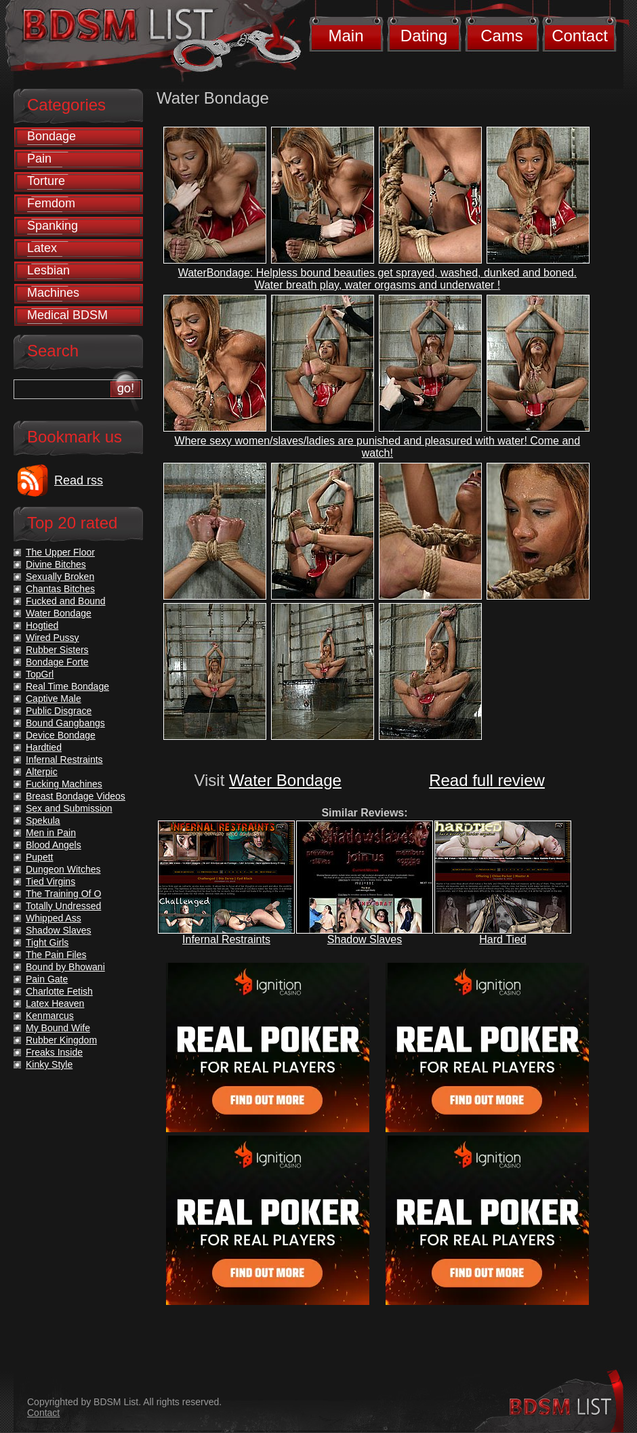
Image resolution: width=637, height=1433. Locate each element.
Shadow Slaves (364, 939)
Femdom (51, 203)
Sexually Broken (60, 576)
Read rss (78, 480)
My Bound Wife (58, 1027)
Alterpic (42, 771)
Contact (580, 35)
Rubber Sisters (57, 649)
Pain (39, 158)
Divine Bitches (56, 564)
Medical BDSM (67, 315)
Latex (42, 248)
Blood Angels (53, 844)
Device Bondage (61, 735)
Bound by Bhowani (65, 966)
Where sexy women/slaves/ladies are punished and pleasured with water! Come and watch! (378, 447)
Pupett (39, 857)
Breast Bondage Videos (75, 796)
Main (345, 35)
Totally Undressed (63, 905)
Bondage (51, 136)
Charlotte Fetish (59, 991)
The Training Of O (63, 893)
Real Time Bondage (67, 686)
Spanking (52, 225)
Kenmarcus (50, 1015)
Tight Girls (47, 942)
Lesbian (48, 270)
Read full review (487, 780)
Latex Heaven (55, 1003)
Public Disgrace (58, 710)
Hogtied (42, 625)
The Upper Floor (60, 552)
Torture (46, 181)
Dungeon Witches (63, 869)
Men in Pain (51, 832)
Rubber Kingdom (61, 1040)
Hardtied (44, 747)
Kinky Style (49, 1064)
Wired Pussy (52, 637)
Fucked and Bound (66, 601)
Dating (423, 35)
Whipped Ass (53, 918)
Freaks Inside (54, 1052)
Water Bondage (285, 780)
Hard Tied (502, 939)
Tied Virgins (50, 881)
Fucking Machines (64, 783)
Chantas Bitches (60, 588)
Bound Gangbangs (65, 723)
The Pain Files (56, 954)
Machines (53, 292)
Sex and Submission (69, 808)
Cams (501, 35)
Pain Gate (47, 979)
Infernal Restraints (226, 939)
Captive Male (53, 698)
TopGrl (40, 674)
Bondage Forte (57, 662)
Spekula (43, 820)
